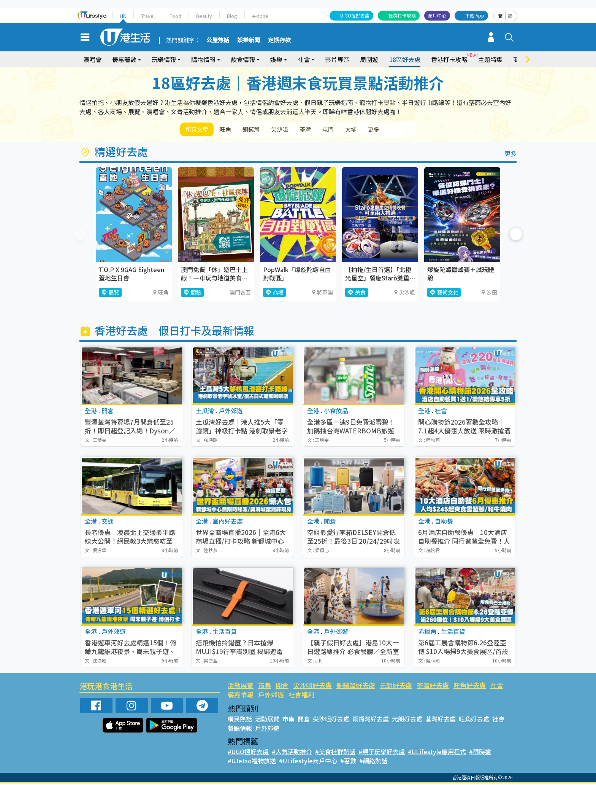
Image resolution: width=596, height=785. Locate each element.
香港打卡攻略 (449, 59)
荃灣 (324, 129)
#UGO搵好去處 (248, 753)
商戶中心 (437, 15)
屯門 (350, 129)
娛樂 (276, 59)
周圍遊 (369, 59)
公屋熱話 (217, 40)
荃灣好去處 (433, 686)
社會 (304, 59)
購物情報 (203, 59)
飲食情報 (243, 59)
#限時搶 (480, 753)
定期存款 (279, 40)
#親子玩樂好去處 (381, 753)
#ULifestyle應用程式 (437, 753)
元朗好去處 (396, 686)
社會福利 (301, 696)
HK (123, 15)
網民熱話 (240, 720)
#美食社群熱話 (335, 753)
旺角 (232, 129)
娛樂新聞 (248, 40)
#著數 (348, 762)
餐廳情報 (241, 696)
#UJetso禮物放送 (252, 762)
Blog (232, 15)
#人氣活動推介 (292, 753)
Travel (148, 15)
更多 (404, 129)
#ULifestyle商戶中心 (308, 762)
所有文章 (199, 129)
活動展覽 (241, 686)
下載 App (474, 15)
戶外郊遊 (271, 696)
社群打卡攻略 (402, 15)
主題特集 (490, 59)
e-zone (260, 15)
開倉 (282, 686)
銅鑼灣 (261, 129)
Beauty (204, 15)
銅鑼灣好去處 (355, 686)
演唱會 (92, 59)
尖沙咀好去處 (312, 686)
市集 (264, 686)
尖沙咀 (294, 129)
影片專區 (337, 59)
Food (175, 15)
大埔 (377, 129)
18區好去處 (404, 59)
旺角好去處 (469, 686)
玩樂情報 (164, 59)
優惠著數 (124, 59)
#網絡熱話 (373, 762)
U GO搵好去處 (354, 15)
